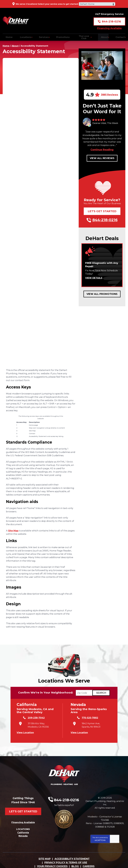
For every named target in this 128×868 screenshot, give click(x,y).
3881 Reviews (109, 92)
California (23, 823)
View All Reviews (102, 154)
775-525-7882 (86, 717)
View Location (25, 729)
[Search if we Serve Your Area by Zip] (103, 692)
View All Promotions (102, 290)
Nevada (23, 826)
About (15, 43)
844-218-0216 (111, 19)
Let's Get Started (102, 207)
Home (6, 43)
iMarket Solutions (47, 862)
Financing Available (109, 26)
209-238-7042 (32, 717)
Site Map (13, 527)
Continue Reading (102, 146)
